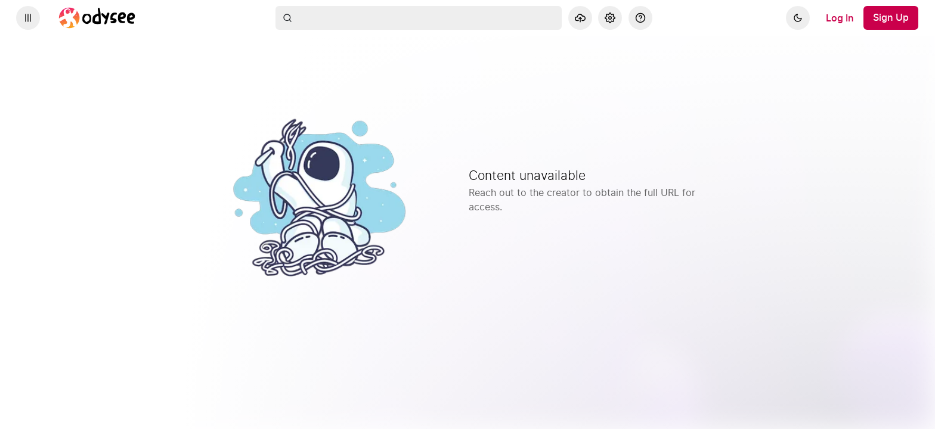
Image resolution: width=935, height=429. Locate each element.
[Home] (97, 18)
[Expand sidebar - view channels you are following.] (28, 18)
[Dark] (798, 18)
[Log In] (840, 18)
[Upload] (580, 18)
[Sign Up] (890, 18)
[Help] (640, 18)
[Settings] (610, 18)
